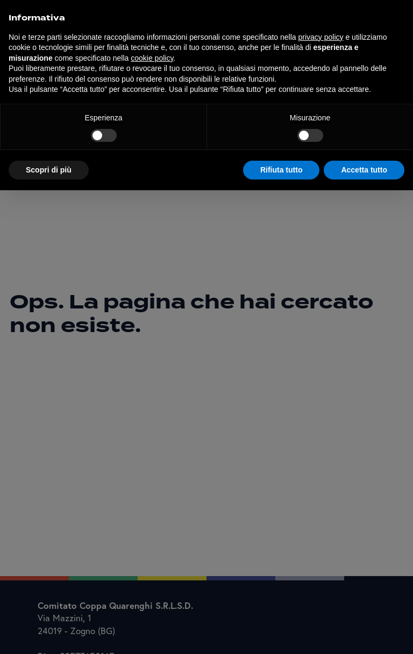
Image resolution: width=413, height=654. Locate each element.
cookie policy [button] (152, 58)
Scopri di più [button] (49, 170)
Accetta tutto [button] (364, 170)
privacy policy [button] (321, 37)
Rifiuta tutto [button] (281, 170)
